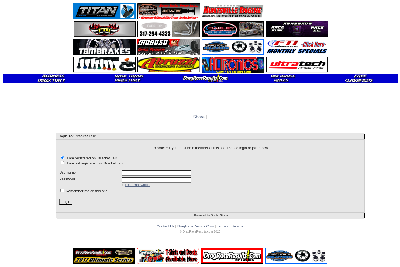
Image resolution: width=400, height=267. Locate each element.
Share (199, 117)
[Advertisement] (297, 11)
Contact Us (165, 226)
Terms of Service (230, 226)
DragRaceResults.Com (195, 226)
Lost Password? (137, 185)
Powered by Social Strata (211, 215)
